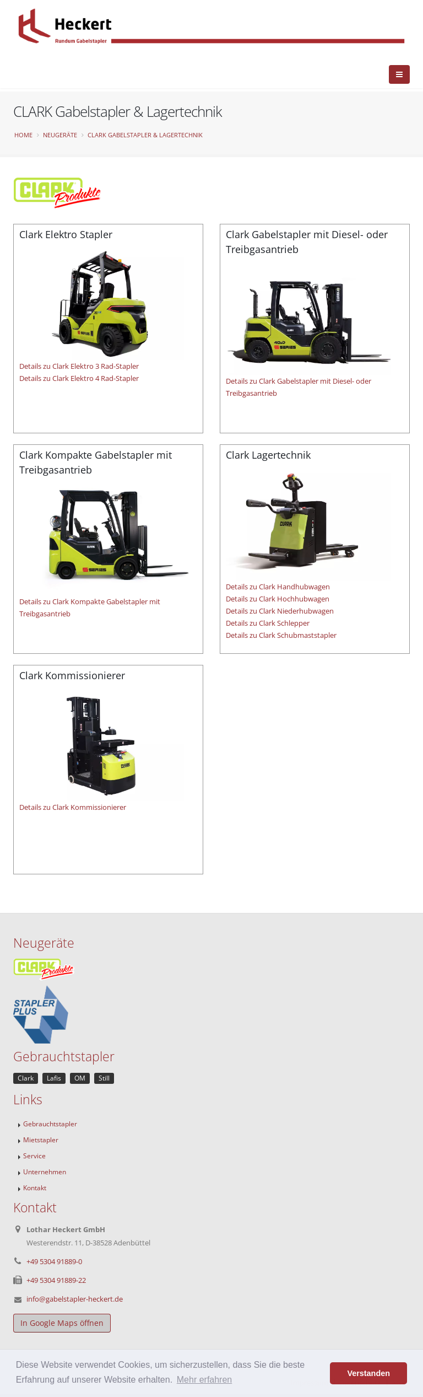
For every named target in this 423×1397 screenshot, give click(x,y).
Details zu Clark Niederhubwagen (280, 611)
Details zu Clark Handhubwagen (278, 587)
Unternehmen (44, 1171)
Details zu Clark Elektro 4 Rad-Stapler (79, 378)
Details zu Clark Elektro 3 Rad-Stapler (79, 366)
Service (34, 1155)
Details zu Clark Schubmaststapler (281, 635)
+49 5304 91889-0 (54, 1261)
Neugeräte (60, 135)
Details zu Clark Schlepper (268, 623)
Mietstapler (40, 1139)
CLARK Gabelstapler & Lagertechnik (145, 135)
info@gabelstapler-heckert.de (74, 1299)
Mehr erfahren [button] (204, 1379)
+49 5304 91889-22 (56, 1280)
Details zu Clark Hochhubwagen (277, 599)
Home (23, 135)
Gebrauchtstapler (50, 1123)
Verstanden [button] (368, 1373)
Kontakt (34, 1187)
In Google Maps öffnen (62, 1323)
